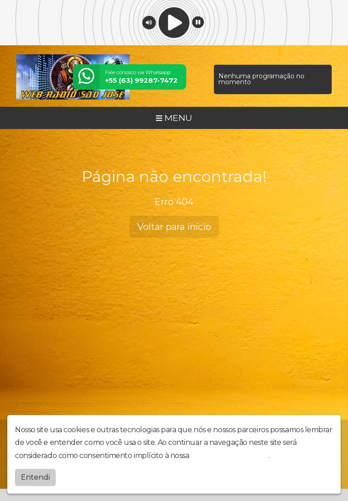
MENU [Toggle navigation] (174, 117)
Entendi (35, 477)
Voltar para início (174, 226)
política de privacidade (229, 455)
